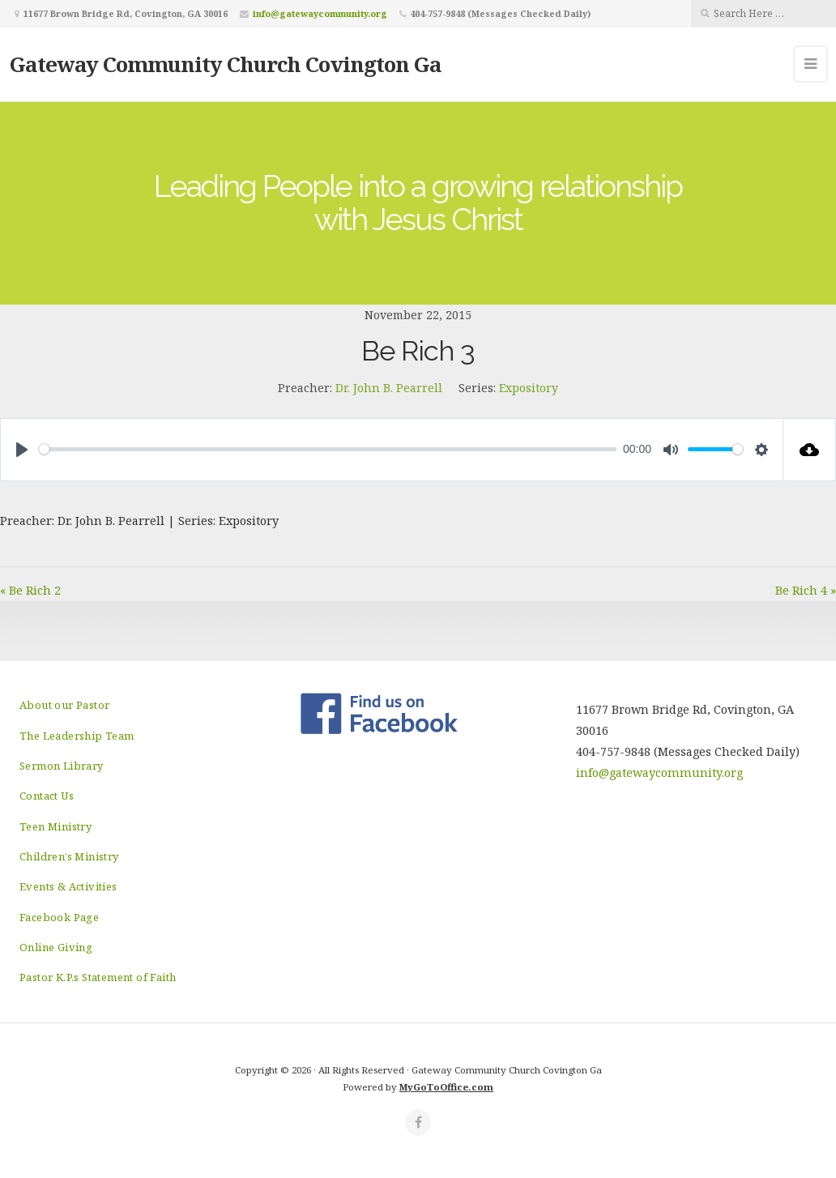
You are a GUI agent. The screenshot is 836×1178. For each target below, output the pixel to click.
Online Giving (55, 947)
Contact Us (46, 795)
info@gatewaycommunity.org (320, 13)
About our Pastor (64, 705)
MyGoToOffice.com (446, 1087)
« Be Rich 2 (30, 590)
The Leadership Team (76, 735)
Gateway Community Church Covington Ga (225, 64)
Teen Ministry (55, 826)
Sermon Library (61, 765)
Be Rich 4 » (805, 590)
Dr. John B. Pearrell (388, 387)
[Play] (22, 450)
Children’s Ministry (69, 856)
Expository (528, 387)
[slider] (327, 449)
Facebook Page (59, 917)
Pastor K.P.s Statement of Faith (97, 977)
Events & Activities (68, 886)
